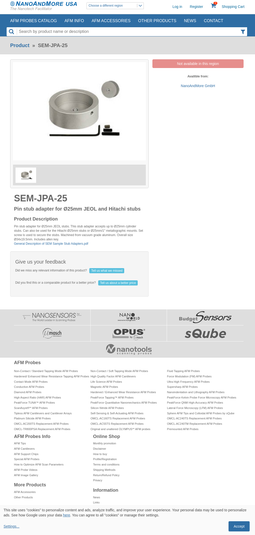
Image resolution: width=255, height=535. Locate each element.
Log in (177, 7)
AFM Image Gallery (26, 475)
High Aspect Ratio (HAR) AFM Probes (37, 397)
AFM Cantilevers (24, 448)
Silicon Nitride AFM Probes (107, 407)
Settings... (11, 526)
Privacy (97, 480)
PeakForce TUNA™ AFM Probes (34, 402)
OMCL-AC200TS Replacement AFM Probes (41, 423)
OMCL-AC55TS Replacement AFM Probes (117, 423)
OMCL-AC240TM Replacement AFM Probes (194, 423)
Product (20, 45)
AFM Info (74, 21)
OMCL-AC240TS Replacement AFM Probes (194, 418)
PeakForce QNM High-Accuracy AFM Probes (195, 402)
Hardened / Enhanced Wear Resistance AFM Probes (123, 392)
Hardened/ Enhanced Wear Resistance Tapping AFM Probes (51, 376)
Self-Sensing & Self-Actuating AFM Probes (117, 413)
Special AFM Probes (26, 459)
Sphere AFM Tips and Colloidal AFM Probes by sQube (200, 413)
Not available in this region (198, 64)
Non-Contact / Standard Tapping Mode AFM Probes (46, 371)
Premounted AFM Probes (183, 429)
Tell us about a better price (118, 283)
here (66, 515)
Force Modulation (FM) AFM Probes (189, 376)
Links (96, 502)
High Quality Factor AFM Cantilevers (113, 376)
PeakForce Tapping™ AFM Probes (112, 397)
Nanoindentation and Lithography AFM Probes (195, 392)
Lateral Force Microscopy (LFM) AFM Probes (195, 407)
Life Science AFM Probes (106, 381)
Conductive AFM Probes (29, 386)
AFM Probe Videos (25, 469)
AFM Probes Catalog (33, 21)
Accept (239, 526)
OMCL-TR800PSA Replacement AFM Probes (42, 429)
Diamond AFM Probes (27, 392)
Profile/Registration (105, 459)
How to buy (100, 454)
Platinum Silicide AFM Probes (32, 418)
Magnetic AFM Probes (104, 386)
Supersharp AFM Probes (182, 386)
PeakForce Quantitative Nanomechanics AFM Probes (124, 402)
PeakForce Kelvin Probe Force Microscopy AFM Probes (201, 397)
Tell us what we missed (106, 270)
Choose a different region (116, 6)
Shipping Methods (104, 469)
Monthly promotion (104, 443)
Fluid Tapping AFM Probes (183, 371)
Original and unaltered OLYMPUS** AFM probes (120, 429)
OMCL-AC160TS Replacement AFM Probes (118, 418)
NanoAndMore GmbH (198, 86)
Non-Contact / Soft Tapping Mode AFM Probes (119, 371)
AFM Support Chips (26, 454)
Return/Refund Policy (106, 475)
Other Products (157, 21)
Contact (213, 21)
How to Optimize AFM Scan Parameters (38, 464)
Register (196, 7)
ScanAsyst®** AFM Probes (31, 407)
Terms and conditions (106, 464)
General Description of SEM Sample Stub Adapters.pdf (51, 243)
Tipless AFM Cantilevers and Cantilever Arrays (43, 413)
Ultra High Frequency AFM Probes (188, 381)
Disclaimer (99, 448)
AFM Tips (20, 443)
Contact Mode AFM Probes (31, 381)
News (190, 21)
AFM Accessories (111, 21)
